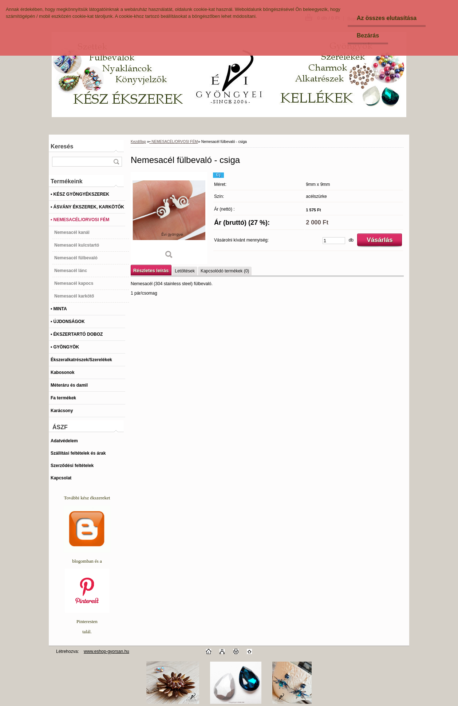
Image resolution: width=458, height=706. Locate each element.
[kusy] (334, 240)
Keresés (62, 146)
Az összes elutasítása (387, 18)
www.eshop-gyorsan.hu (106, 651)
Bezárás (368, 35)
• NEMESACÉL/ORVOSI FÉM (173, 142)
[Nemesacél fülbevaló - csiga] (169, 218)
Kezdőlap (138, 142)
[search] (116, 161)
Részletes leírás (151, 270)
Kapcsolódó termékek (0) (225, 271)
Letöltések (185, 271)
